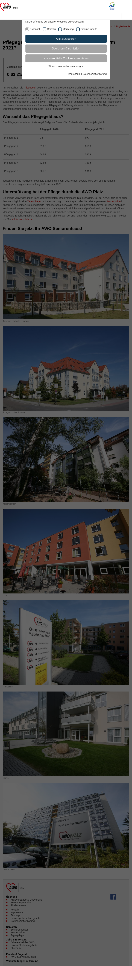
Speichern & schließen (66, 48)
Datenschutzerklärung (95, 74)
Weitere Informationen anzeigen (65, 66)
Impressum (74, 74)
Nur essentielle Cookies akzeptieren (66, 58)
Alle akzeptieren (66, 38)
